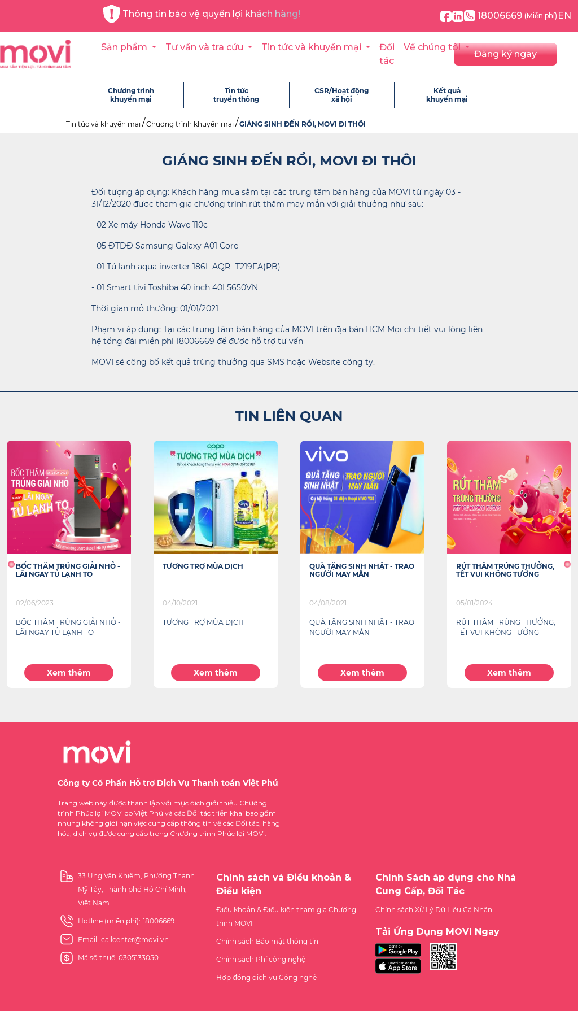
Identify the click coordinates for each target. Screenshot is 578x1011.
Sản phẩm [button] (125, 47)
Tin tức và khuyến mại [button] (312, 47)
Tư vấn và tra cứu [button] (205, 47)
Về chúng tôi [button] (433, 47)
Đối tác (387, 54)
